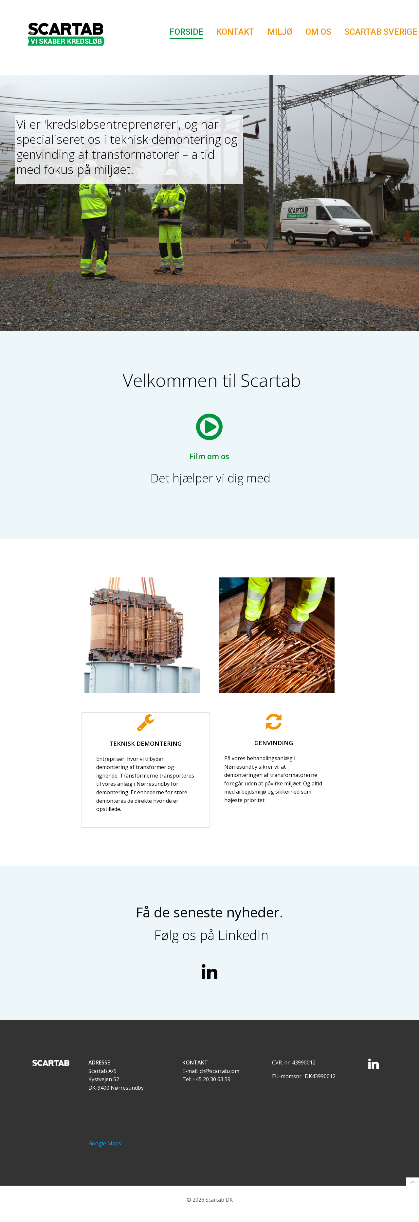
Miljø (279, 32)
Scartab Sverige (380, 32)
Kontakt (235, 32)
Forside (186, 32)
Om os (318, 32)
